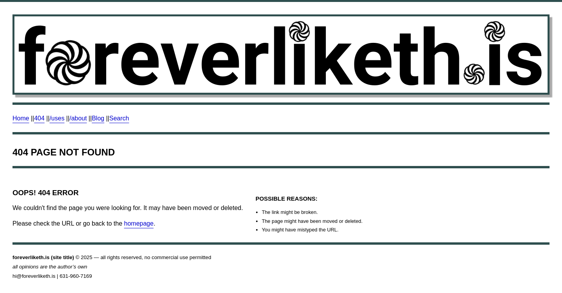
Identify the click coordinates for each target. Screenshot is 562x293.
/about (78, 118)
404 (39, 118)
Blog (98, 118)
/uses (57, 118)
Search (119, 118)
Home (20, 118)
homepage (139, 223)
